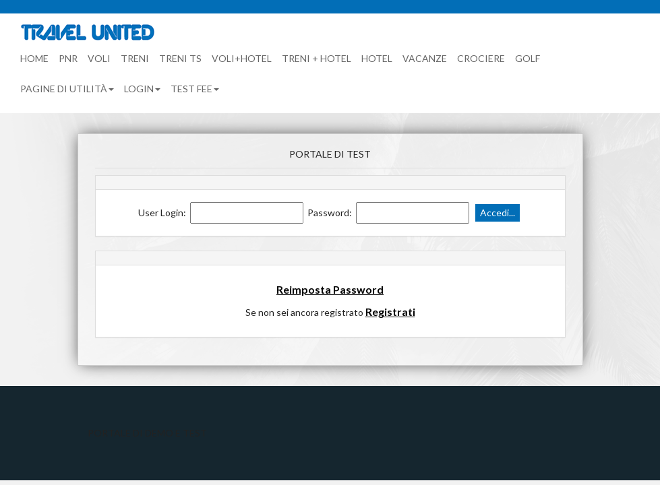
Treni (135, 58)
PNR (68, 58)
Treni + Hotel (316, 58)
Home (34, 58)
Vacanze (424, 58)
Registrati (390, 311)
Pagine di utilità (67, 88)
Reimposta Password (330, 289)
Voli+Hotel (242, 58)
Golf (527, 58)
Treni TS (180, 58)
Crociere (481, 58)
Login (142, 88)
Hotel (376, 58)
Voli (99, 58)
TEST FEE (195, 88)
